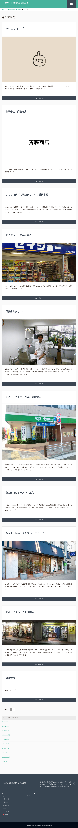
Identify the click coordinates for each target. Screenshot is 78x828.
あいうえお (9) (5, 721)
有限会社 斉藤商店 (17, 111)
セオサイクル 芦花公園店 (21, 611)
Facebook (30, 795)
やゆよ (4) (4, 752)
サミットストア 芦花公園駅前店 (25, 396)
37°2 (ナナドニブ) (16, 28)
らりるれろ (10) (6, 756)
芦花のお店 (6, 798)
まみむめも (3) (5, 747)
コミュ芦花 (6, 804)
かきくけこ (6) (5, 725)
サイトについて (7, 810)
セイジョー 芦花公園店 (20, 234)
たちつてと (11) (6, 734)
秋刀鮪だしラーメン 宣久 (21, 492)
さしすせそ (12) (6, 730)
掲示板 (4, 807)
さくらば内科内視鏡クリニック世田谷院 (29, 194)
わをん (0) (4, 761)
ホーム (4, 795)
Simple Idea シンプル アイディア (28, 532)
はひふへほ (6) (5, 743)
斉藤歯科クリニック (17, 311)
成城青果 (11, 677)
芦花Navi (5, 801)
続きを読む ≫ (39, 97)
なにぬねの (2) (5, 739)
